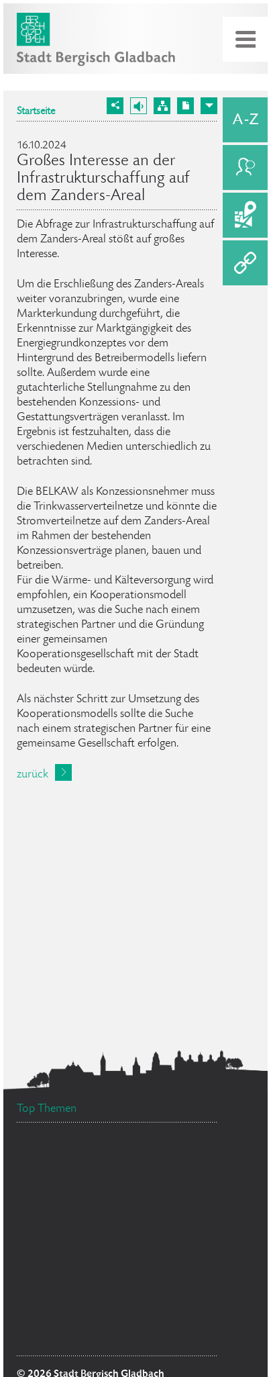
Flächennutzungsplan (86, 1307)
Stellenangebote (158, 1153)
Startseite (36, 112)
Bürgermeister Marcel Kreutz (93, 1237)
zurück (32, 775)
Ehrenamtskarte (148, 1253)
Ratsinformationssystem (82, 1204)
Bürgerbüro (63, 1274)
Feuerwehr (185, 1215)
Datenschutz (62, 1338)
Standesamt (64, 1175)
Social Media (145, 1340)
